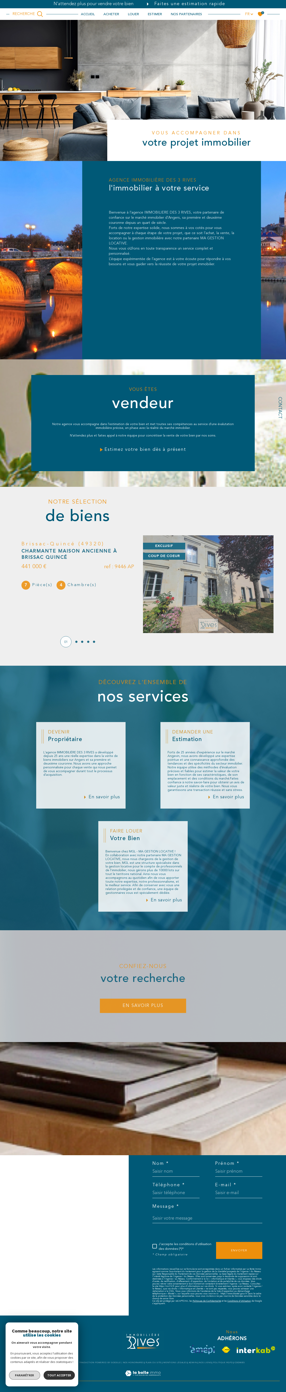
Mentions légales (175, 1363)
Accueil (88, 14)
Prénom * (227, 1163)
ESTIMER (155, 14)
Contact (280, 408)
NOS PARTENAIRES (186, 14)
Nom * (160, 1163)
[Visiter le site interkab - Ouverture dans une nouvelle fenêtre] (256, 1349)
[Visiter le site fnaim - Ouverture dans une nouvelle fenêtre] (226, 1349)
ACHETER (111, 14)
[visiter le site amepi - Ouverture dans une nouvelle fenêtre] (202, 1349)
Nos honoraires (133, 1363)
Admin (193, 1363)
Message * (165, 1206)
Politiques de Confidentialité (207, 1301)
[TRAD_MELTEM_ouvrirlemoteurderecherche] (28, 14)
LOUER (133, 14)
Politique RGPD (223, 1363)
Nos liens (205, 1363)
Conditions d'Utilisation (239, 1301)
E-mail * (225, 1185)
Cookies (240, 1363)
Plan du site (154, 1363)
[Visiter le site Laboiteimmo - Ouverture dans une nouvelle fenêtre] (143, 1378)
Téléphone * (168, 1185)
